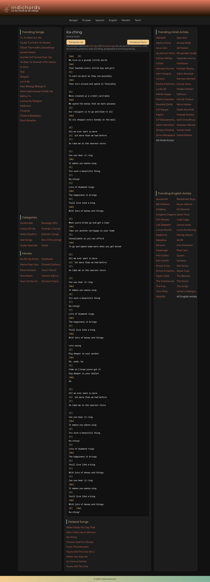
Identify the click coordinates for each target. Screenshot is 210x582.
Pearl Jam (182, 250)
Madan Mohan (185, 89)
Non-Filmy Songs (51, 240)
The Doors (182, 281)
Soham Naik (184, 130)
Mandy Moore (185, 235)
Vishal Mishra (184, 135)
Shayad (24, 76)
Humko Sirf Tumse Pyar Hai (36, 57)
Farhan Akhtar (164, 58)
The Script (182, 286)
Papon (160, 114)
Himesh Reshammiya (187, 68)
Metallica (161, 240)
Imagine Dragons (166, 214)
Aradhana (47, 259)
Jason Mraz (183, 214)
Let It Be (25, 81)
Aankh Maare (27, 52)
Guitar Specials (28, 245)
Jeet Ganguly (163, 73)
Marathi (126, 20)
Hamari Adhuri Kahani (51, 275)
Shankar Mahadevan (187, 125)
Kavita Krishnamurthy (166, 84)
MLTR (180, 240)
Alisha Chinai (163, 43)
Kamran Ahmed (186, 78)
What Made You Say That (80, 527)
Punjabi (86, 20)
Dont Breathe (28, 120)
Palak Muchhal (185, 109)
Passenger (162, 250)
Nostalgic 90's (49, 223)
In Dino (24, 67)
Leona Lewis (184, 224)
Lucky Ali (161, 89)
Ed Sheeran (183, 209)
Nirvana (160, 245)
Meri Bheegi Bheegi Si (33, 86)
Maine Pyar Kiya (29, 264)
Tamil (138, 20)
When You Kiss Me (77, 556)
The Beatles (183, 276)
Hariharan (182, 63)
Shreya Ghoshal (165, 130)
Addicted (25, 105)
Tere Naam (26, 275)
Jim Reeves (162, 219)
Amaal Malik (184, 43)
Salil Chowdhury (186, 119)
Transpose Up (76, 42)
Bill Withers (162, 204)
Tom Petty (162, 291)
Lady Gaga (183, 219)
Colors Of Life (27, 228)
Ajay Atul (182, 37)
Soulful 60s (26, 223)
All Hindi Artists (165, 140)
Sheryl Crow (163, 265)
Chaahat (25, 110)
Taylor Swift (162, 276)
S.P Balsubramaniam (166, 119)
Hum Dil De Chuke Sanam (30, 281)
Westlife (160, 296)
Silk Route (182, 265)
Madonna (161, 235)
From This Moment (77, 546)
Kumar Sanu (184, 84)
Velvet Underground (187, 291)
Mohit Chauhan (165, 99)
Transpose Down (138, 42)
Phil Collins (162, 255)
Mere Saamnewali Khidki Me (36, 91)
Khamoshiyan (28, 270)
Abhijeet (161, 37)
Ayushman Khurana (166, 53)
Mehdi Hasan (163, 94)
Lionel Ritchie (164, 230)
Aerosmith (162, 199)
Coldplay (161, 209)
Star (22, 71)
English (113, 20)
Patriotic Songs (50, 234)
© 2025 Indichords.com (105, 579)
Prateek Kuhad (185, 114)
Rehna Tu (25, 96)
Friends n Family (51, 228)
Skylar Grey (183, 271)
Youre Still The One (77, 566)
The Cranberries (165, 281)
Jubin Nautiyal (185, 73)
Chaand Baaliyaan (30, 115)
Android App (108, 46)
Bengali (73, 20)
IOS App (93, 46)
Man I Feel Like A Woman (81, 532)
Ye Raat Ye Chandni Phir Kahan (38, 62)
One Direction (185, 245)
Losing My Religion (31, 101)
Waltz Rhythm (28, 234)
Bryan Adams (184, 204)
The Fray (161, 286)
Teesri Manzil (48, 270)
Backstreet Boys (186, 199)
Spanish (99, 20)
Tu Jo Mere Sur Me (30, 37)
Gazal (44, 245)
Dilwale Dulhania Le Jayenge (51, 264)
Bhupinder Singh (187, 53)
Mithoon (182, 94)
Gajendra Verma (186, 58)
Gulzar (159, 63)
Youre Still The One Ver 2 (80, 551)
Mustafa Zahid (164, 104)
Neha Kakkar (184, 104)
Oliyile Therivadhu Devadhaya (37, 47)
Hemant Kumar (165, 68)
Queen (181, 255)
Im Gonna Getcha (76, 561)
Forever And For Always (79, 542)
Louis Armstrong (186, 230)
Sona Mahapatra (165, 135)
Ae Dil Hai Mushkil (30, 259)
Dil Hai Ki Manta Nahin (51, 281)
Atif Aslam (183, 48)
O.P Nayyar (162, 109)
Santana (181, 260)
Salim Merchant (165, 125)
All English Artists (187, 296)
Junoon (160, 78)
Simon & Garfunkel (166, 271)
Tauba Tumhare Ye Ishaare (35, 42)
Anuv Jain (161, 48)
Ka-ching (71, 537)
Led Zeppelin (163, 224)
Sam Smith (162, 260)
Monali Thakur (185, 99)
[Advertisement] (40, 168)
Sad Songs (26, 240)
